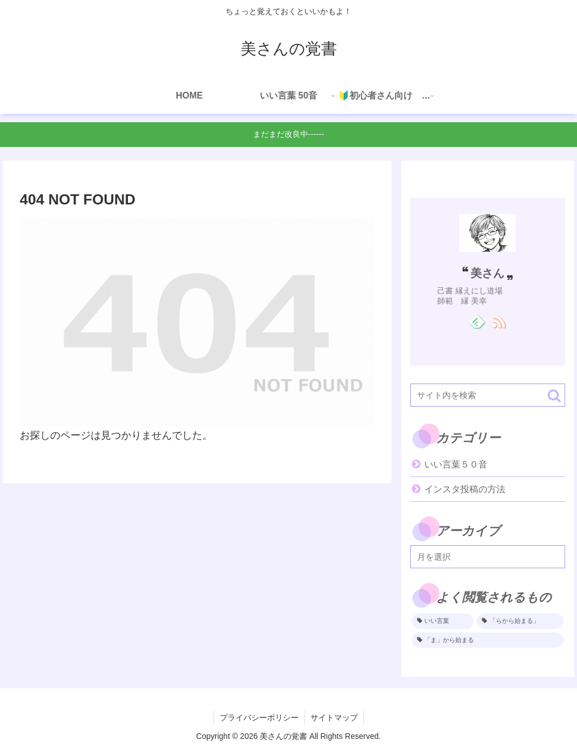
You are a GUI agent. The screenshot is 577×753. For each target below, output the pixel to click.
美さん (487, 273)
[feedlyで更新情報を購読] (476, 321)
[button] (554, 395)
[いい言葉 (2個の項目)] (442, 621)
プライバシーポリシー (259, 717)
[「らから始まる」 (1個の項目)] (520, 621)
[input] (487, 395)
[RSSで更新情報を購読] (498, 321)
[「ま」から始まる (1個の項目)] (487, 640)
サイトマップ (334, 717)
